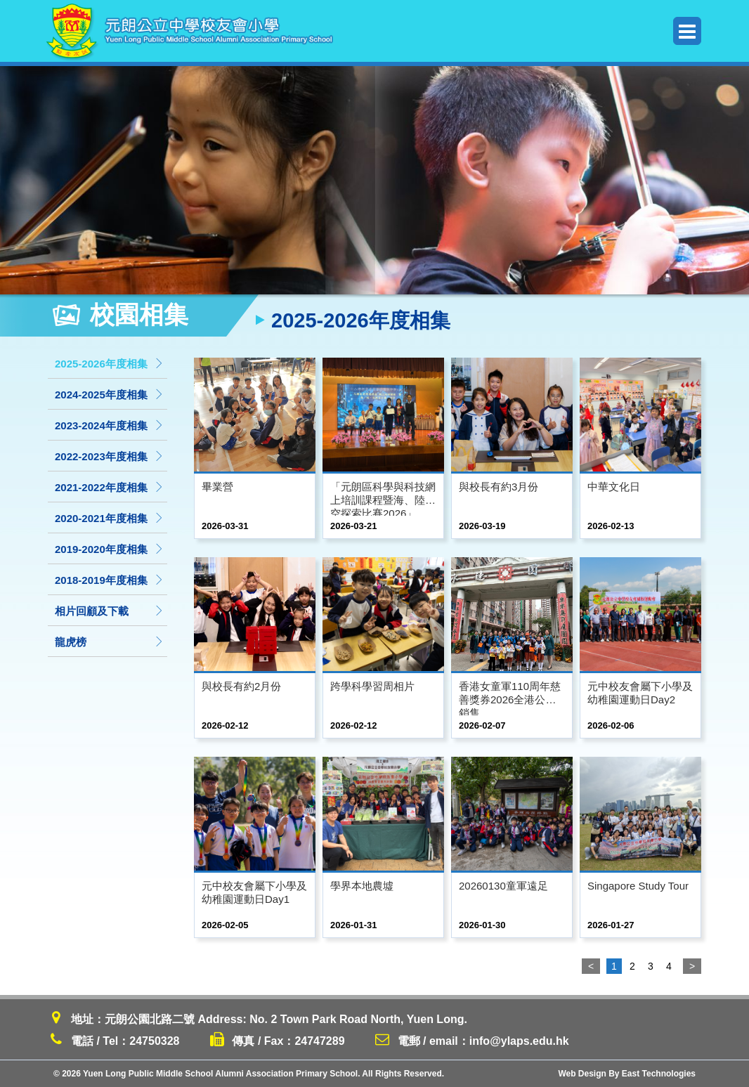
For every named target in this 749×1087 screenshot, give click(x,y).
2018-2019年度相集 (109, 580)
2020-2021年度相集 (109, 518)
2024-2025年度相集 (109, 395)
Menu (687, 31)
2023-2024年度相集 (109, 425)
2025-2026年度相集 (109, 364)
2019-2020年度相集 (109, 549)
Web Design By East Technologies (627, 1074)
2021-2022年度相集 (109, 487)
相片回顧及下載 (109, 611)
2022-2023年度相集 (109, 456)
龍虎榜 (109, 642)
